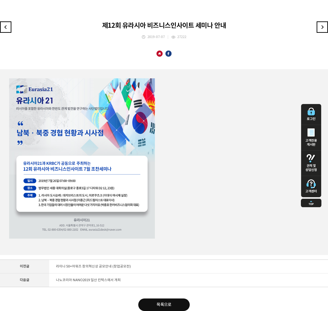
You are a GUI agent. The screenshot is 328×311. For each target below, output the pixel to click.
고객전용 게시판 (311, 137)
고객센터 (311, 186)
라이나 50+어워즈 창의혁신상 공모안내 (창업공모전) (93, 266)
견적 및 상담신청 (311, 163)
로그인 (311, 114)
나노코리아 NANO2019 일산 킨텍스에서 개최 (88, 280)
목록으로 (164, 304)
